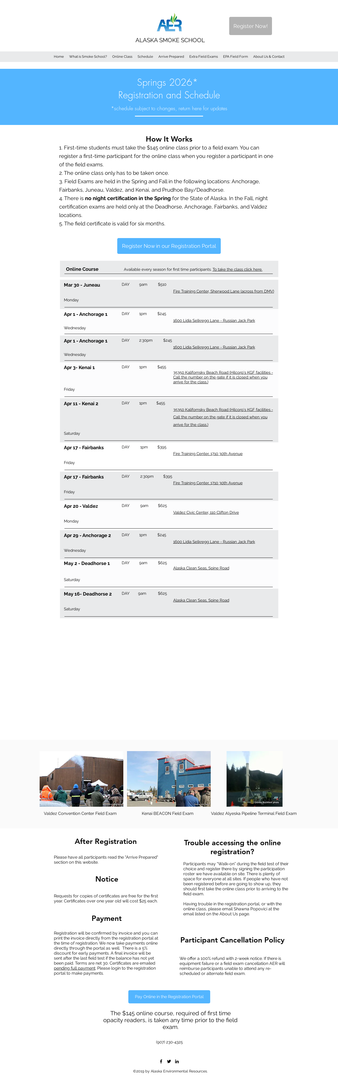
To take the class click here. (237, 269)
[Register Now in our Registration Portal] (169, 246)
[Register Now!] (250, 26)
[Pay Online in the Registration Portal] (169, 996)
